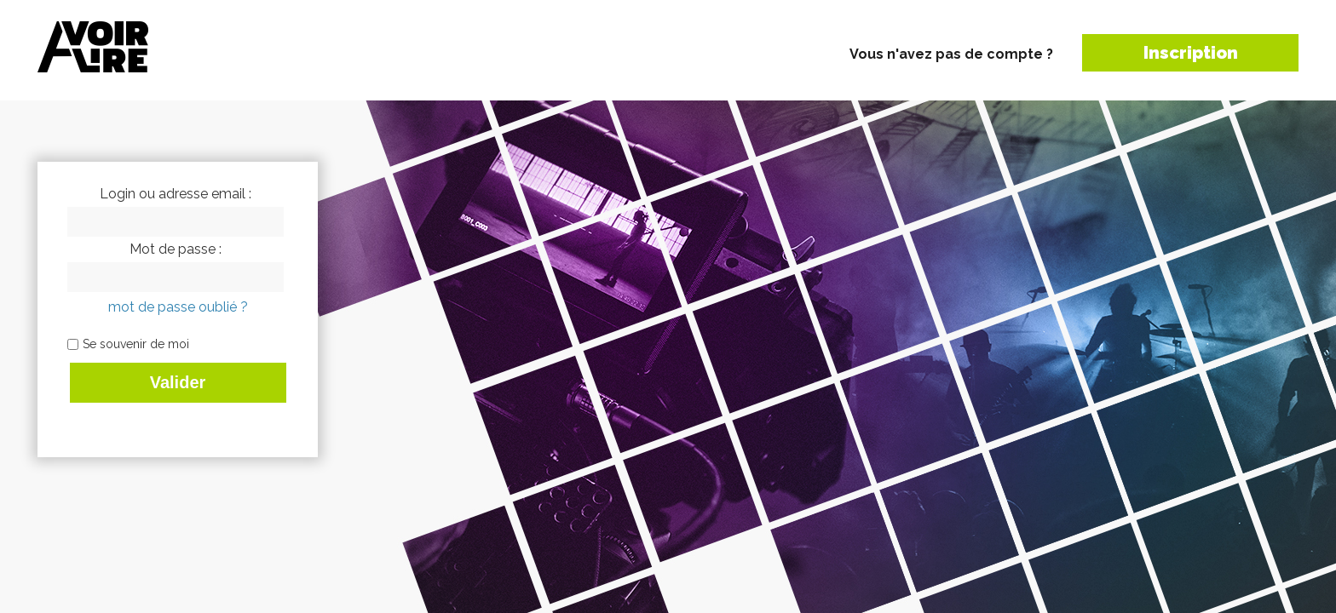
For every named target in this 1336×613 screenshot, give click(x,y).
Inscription (1190, 53)
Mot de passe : (176, 249)
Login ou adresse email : (175, 194)
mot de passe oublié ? (178, 307)
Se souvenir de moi (136, 344)
